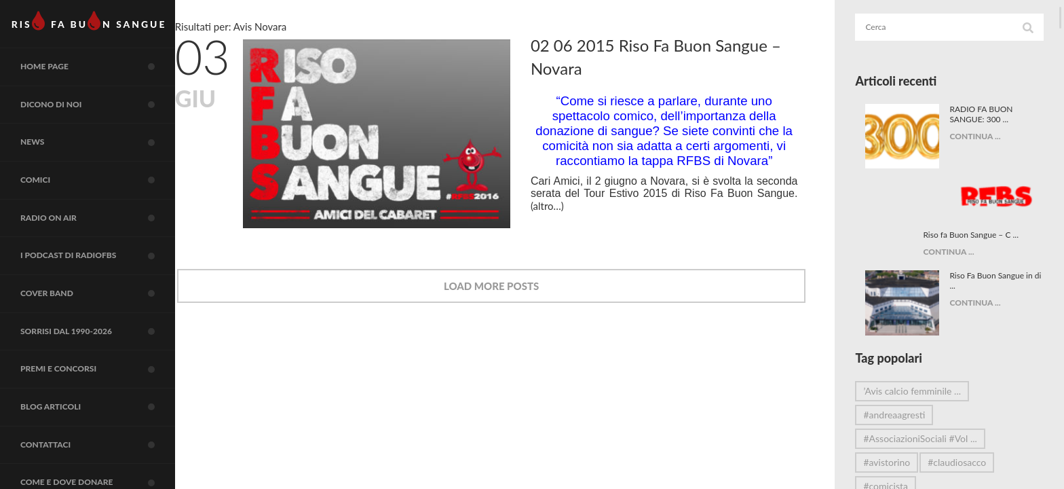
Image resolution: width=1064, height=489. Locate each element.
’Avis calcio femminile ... (923, 346)
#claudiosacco (967, 418)
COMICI (105, 199)
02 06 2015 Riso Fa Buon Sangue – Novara (683, 56)
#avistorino (897, 418)
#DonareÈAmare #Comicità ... (935, 465)
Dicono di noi (105, 116)
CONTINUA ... (980, 136)
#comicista (896, 442)
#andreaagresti (905, 370)
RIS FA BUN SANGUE (94, 24)
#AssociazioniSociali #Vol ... (930, 394)
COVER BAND (105, 323)
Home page (105, 74)
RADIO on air (105, 240)
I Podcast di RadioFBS (105, 281)
